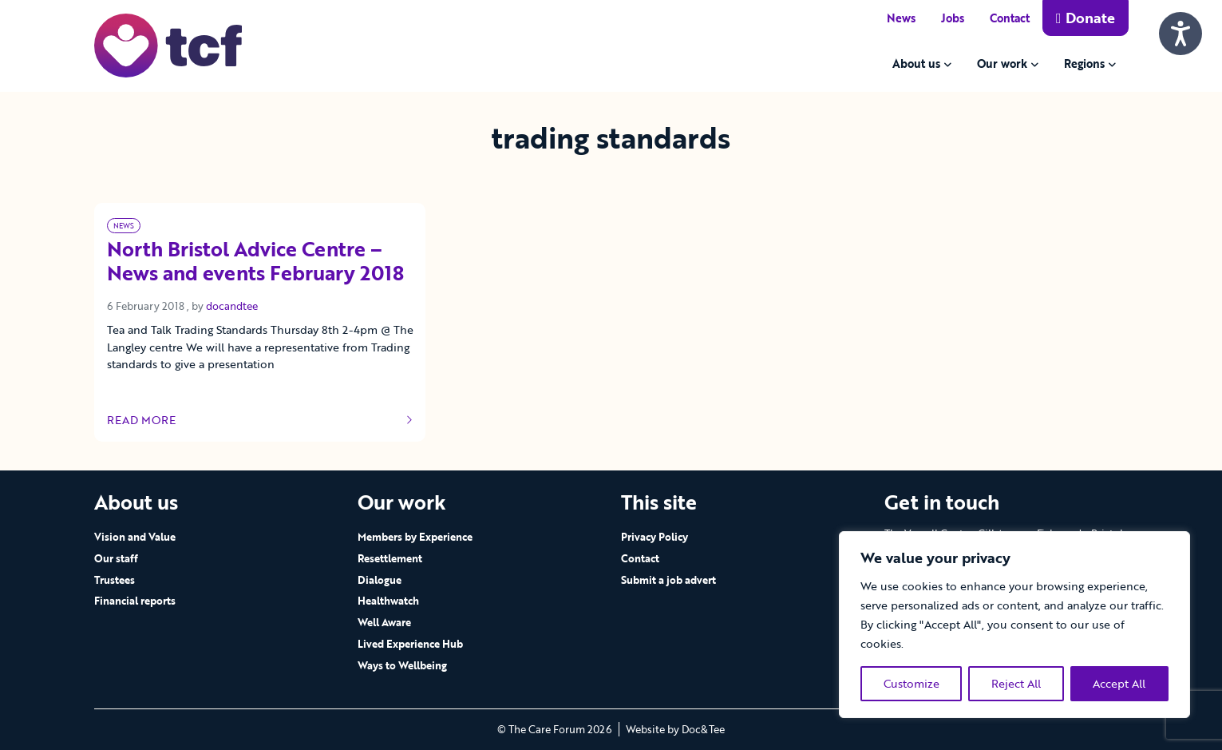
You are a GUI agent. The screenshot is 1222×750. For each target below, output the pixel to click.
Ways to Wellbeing (402, 665)
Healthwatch (388, 600)
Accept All (1119, 683)
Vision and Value (135, 537)
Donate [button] (1085, 17)
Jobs (952, 18)
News (901, 18)
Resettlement (390, 558)
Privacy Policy (654, 537)
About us (916, 63)
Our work (1002, 63)
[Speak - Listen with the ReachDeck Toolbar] (1180, 33)
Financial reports (135, 600)
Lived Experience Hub (410, 644)
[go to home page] (168, 44)
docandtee (232, 306)
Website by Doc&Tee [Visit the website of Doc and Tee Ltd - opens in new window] (675, 729)
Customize (911, 683)
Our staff (116, 558)
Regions (1084, 63)
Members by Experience (415, 537)
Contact (1010, 18)
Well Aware (384, 622)
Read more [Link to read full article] (260, 420)
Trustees (114, 580)
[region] (1014, 624)
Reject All (1016, 683)
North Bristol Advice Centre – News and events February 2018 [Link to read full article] (255, 262)
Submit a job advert (668, 580)
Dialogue (379, 580)
